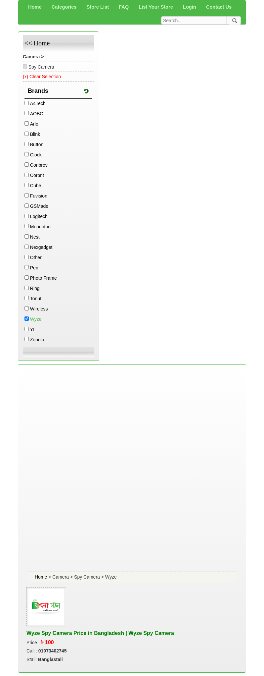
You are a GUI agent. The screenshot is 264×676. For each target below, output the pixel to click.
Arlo (34, 124)
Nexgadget (41, 247)
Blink (35, 134)
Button (36, 144)
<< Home (37, 43)
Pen (34, 267)
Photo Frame (43, 278)
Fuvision (38, 195)
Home (41, 577)
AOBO (36, 113)
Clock (36, 154)
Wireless (39, 308)
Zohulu (37, 339)
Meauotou (40, 226)
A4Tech (38, 103)
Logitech (39, 216)
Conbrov (39, 165)
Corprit (37, 175)
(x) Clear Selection (42, 76)
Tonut (35, 298)
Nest (35, 237)
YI (32, 329)
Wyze (36, 319)
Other (36, 257)
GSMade (39, 206)
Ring (35, 288)
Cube (35, 185)
